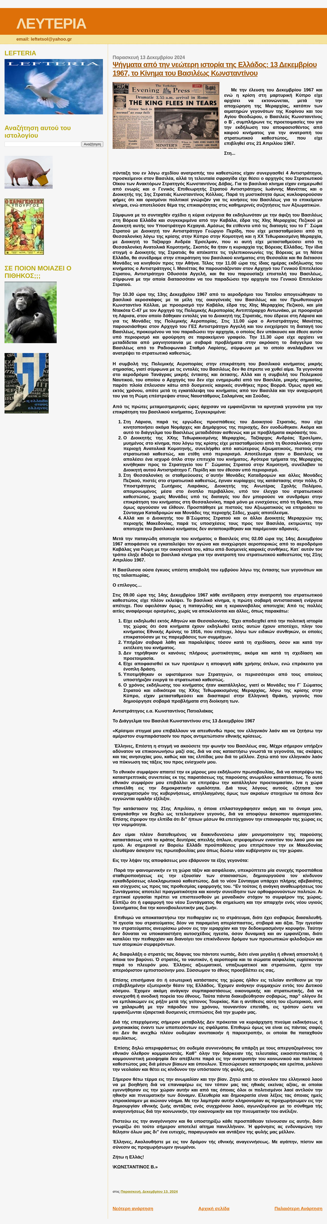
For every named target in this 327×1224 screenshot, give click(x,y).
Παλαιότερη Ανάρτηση (298, 1208)
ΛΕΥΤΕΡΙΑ (51, 23)
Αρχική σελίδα (214, 1208)
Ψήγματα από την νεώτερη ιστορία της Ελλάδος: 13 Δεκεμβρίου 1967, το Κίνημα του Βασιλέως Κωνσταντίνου (215, 68)
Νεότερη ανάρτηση (133, 1208)
